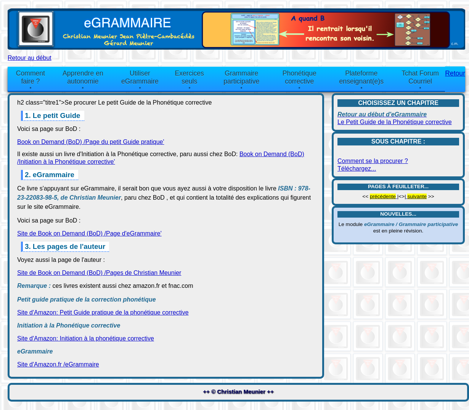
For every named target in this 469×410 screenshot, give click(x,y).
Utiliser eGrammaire (140, 77)
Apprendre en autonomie (83, 77)
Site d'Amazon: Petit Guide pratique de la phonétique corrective (103, 312)
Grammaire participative (241, 77)
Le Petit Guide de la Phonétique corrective (394, 122)
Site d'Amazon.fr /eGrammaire (58, 364)
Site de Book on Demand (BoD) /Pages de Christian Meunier (99, 273)
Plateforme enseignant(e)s (361, 77)
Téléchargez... (356, 168)
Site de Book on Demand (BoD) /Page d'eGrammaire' (89, 233)
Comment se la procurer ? (372, 161)
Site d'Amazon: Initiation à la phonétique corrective (85, 338)
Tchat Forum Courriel (420, 77)
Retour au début (29, 58)
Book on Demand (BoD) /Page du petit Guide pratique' (90, 142)
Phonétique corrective (299, 77)
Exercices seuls (189, 77)
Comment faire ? (30, 77)
